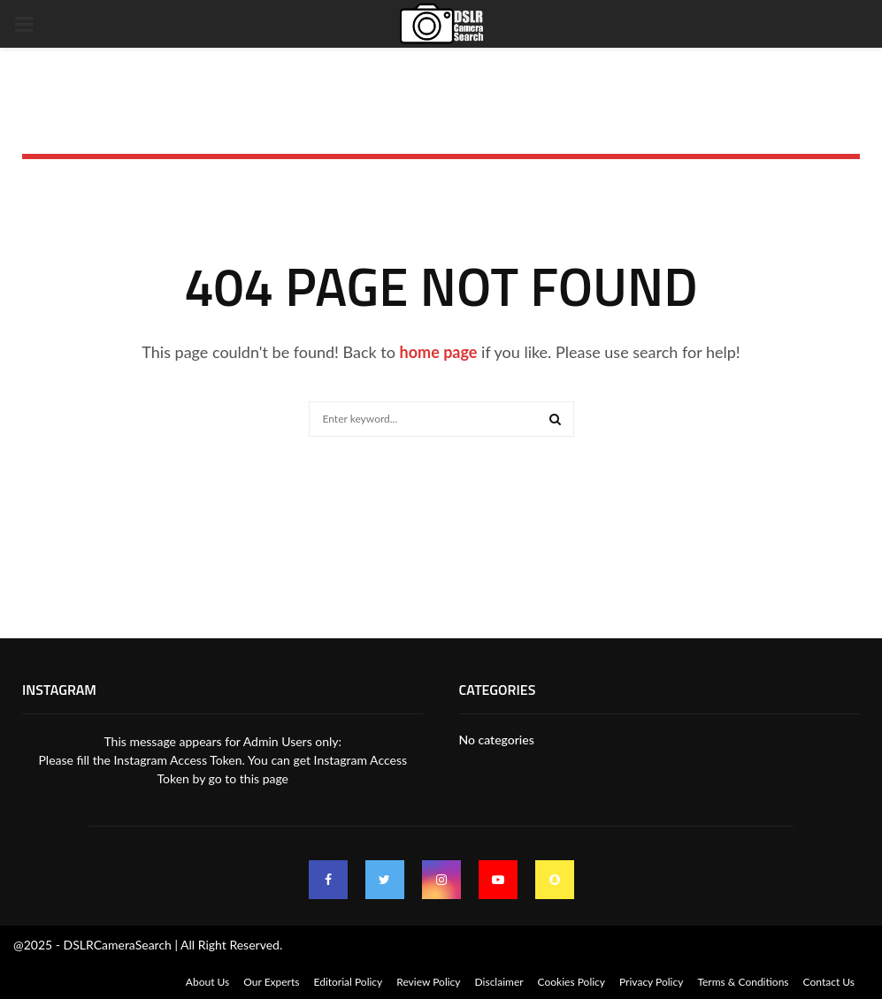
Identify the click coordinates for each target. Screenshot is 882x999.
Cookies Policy (571, 981)
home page (439, 352)
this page (264, 778)
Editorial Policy (347, 981)
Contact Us (829, 981)
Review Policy (428, 981)
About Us (207, 981)
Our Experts (271, 981)
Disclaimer (499, 981)
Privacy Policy (651, 981)
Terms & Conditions (742, 981)
